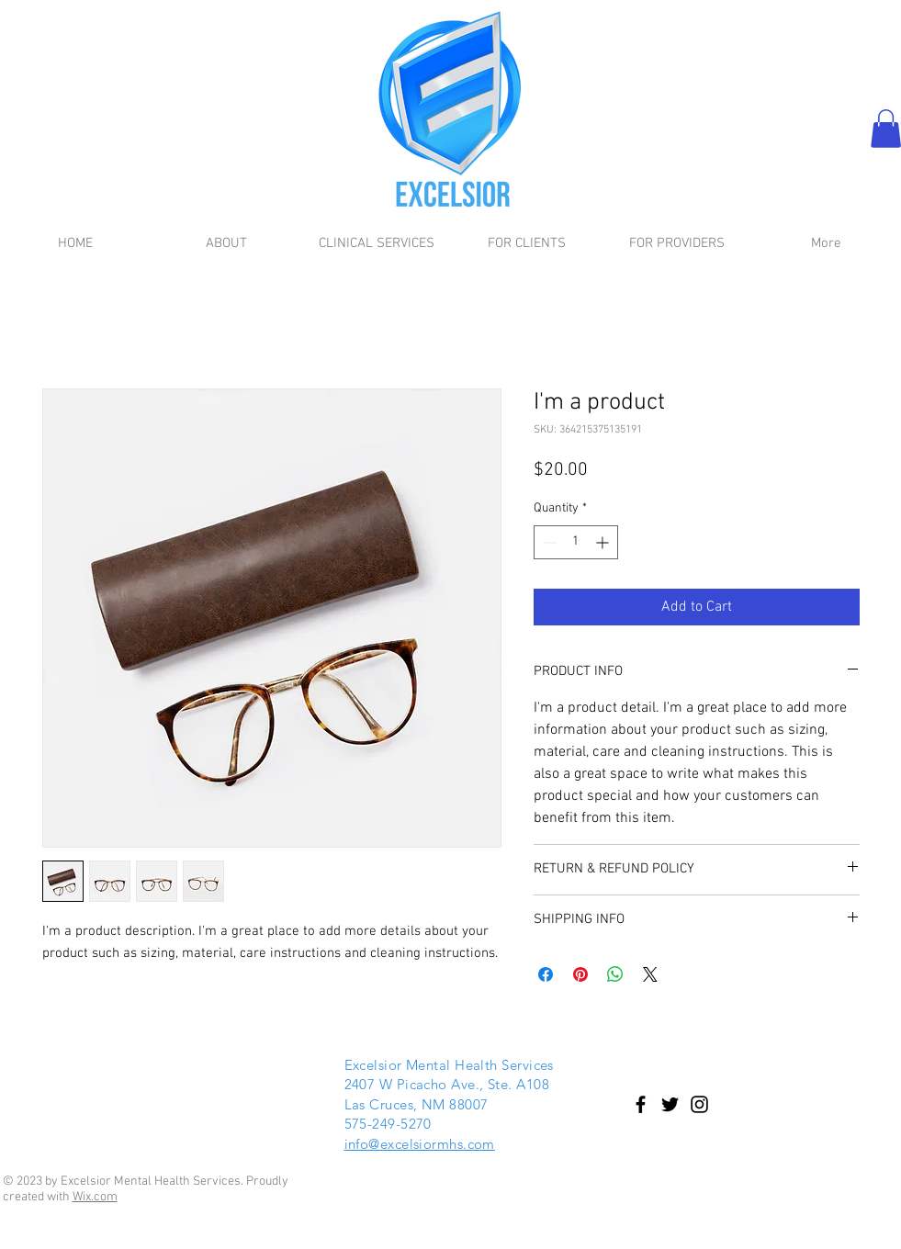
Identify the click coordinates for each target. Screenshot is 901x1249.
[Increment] (603, 542)
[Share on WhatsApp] (615, 974)
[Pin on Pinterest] (580, 974)
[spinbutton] (575, 542)
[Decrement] (547, 542)
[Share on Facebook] (546, 974)
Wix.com (95, 1197)
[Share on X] (650, 974)
